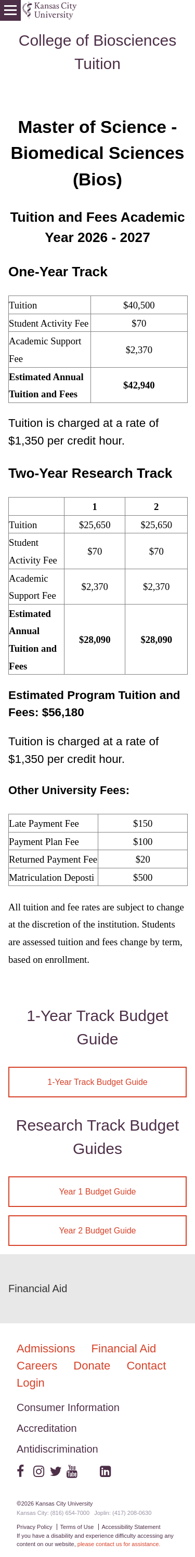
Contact (146, 1365)
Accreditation (47, 1428)
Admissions (48, 1348)
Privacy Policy (34, 1527)
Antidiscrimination (57, 1449)
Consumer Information (68, 1407)
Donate (93, 1365)
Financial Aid (37, 1288)
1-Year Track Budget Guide (97, 1082)
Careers (38, 1365)
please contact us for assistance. (119, 1544)
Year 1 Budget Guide (97, 1191)
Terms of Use (77, 1527)
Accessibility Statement (130, 1527)
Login (31, 1382)
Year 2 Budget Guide (97, 1230)
